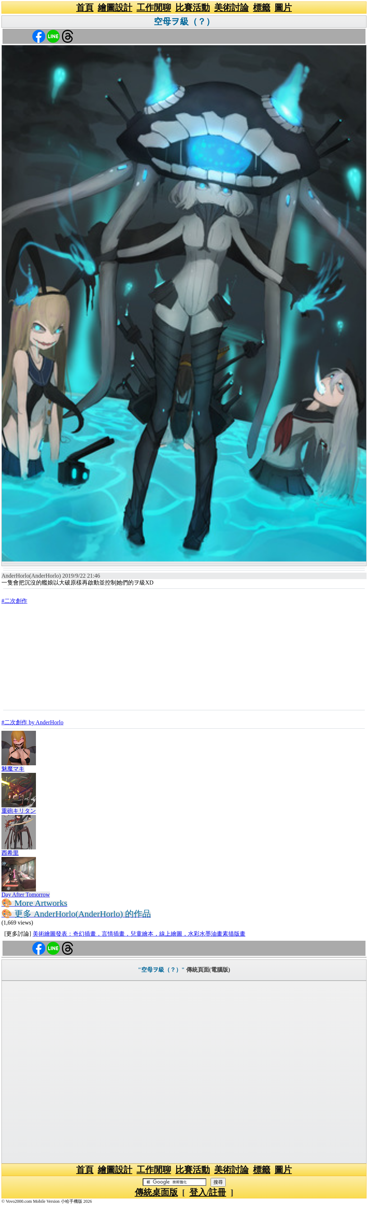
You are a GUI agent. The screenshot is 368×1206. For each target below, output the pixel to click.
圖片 (283, 7)
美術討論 (231, 7)
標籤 (261, 7)
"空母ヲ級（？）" (161, 970)
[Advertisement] (184, 656)
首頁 (84, 7)
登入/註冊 (207, 1192)
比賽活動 (192, 7)
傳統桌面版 (156, 1192)
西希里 (10, 853)
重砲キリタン (18, 811)
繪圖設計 (115, 7)
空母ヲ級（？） (184, 21)
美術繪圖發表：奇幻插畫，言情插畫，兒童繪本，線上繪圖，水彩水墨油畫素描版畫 (139, 934)
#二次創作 (14, 601)
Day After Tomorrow (25, 894)
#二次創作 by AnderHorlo (32, 722)
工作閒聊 (154, 7)
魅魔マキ (12, 769)
